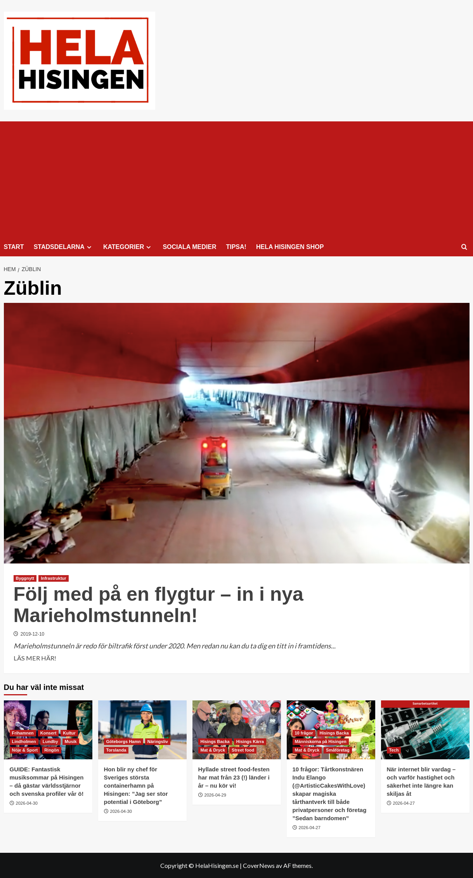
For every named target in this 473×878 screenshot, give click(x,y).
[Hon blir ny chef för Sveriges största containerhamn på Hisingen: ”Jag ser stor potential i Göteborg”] (142, 729)
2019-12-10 (32, 634)
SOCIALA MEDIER (189, 247)
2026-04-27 (310, 827)
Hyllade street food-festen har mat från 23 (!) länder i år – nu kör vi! (234, 777)
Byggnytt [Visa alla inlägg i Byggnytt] (25, 578)
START (14, 247)
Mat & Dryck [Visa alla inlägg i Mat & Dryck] (213, 750)
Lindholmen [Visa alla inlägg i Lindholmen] (24, 741)
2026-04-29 (215, 795)
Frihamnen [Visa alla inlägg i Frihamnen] (23, 733)
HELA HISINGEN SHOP (290, 247)
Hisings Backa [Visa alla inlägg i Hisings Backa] (215, 741)
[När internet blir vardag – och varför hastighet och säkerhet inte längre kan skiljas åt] (425, 729)
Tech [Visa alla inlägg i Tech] (394, 750)
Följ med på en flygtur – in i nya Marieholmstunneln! (158, 604)
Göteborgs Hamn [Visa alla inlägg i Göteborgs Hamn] (123, 741)
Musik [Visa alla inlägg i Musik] (71, 741)
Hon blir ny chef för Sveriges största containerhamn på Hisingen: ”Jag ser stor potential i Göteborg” (136, 785)
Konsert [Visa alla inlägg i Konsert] (48, 733)
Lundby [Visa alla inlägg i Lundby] (50, 741)
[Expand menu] (89, 247)
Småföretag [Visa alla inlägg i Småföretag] (338, 750)
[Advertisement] (237, 179)
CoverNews (259, 865)
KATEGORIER (128, 247)
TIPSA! (236, 247)
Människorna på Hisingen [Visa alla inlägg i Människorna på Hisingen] (321, 741)
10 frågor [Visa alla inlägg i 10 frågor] (304, 733)
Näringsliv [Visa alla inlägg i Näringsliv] (157, 741)
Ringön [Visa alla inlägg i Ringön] (51, 750)
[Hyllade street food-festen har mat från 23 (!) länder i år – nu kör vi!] (236, 729)
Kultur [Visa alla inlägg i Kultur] (69, 733)
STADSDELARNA (64, 247)
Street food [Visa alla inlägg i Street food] (243, 750)
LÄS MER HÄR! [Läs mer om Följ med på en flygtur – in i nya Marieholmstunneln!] (35, 658)
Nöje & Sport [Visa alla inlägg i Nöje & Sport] (25, 750)
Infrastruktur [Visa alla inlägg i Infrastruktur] (53, 578)
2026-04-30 (27, 803)
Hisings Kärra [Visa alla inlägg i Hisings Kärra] (250, 741)
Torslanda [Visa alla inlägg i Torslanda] (116, 750)
